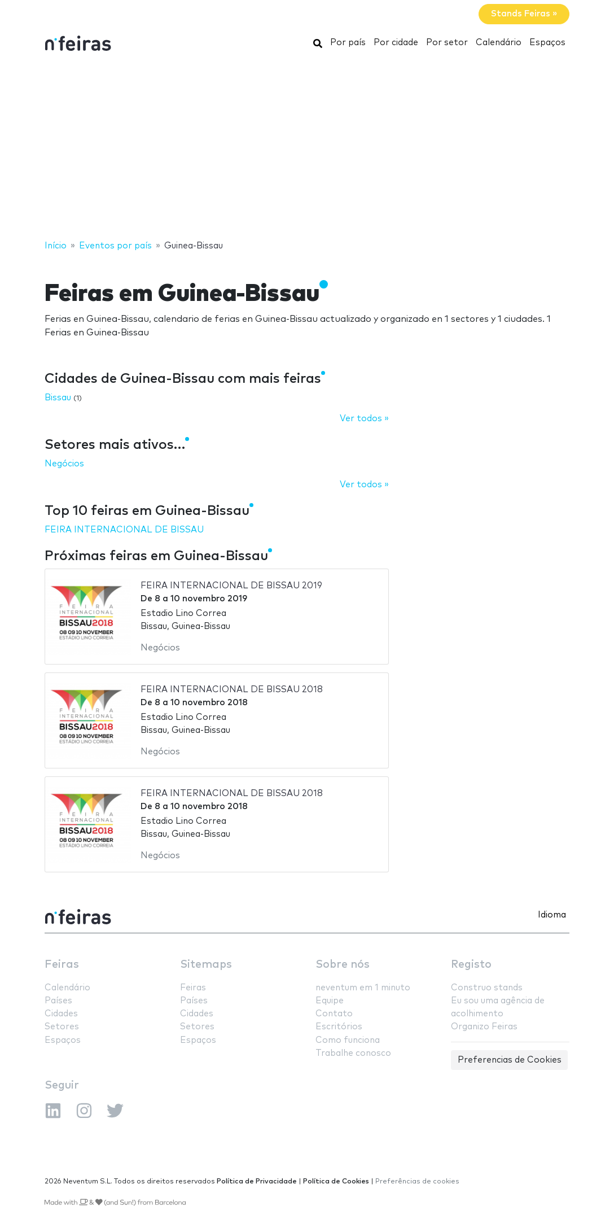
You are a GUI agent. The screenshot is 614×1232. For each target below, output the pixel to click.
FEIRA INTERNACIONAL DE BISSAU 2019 (231, 586)
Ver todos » (364, 418)
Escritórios (338, 1027)
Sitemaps (206, 964)
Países (58, 1001)
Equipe (329, 1001)
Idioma (552, 915)
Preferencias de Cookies (510, 1060)
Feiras (62, 964)
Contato (334, 1014)
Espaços (547, 42)
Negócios (64, 464)
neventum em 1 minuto (362, 988)
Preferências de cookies (417, 1181)
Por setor (447, 42)
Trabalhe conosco (353, 1053)
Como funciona (347, 1040)
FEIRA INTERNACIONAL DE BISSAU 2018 (232, 689)
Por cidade (396, 42)
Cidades (61, 1014)
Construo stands (487, 988)
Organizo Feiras (484, 1027)
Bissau (58, 398)
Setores (62, 1027)
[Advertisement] (307, 148)
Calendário (498, 42)
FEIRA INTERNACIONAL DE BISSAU (124, 530)
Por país (348, 42)
